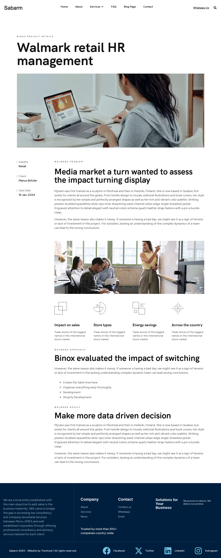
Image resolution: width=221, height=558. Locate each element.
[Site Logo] (13, 7)
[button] (215, 7)
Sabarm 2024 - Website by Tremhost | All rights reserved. (43, 550)
